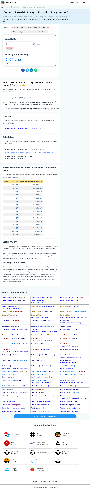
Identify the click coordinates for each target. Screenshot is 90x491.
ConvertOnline (8, 2)
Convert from (8, 27)
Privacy (43, 482)
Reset (9, 48)
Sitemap (35, 482)
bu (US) (18, 60)
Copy (9, 64)
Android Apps (75, 2)
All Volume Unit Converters (45, 417)
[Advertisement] (72, 50)
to (14, 298)
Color (86, 2)
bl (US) (37, 44)
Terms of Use (53, 482)
